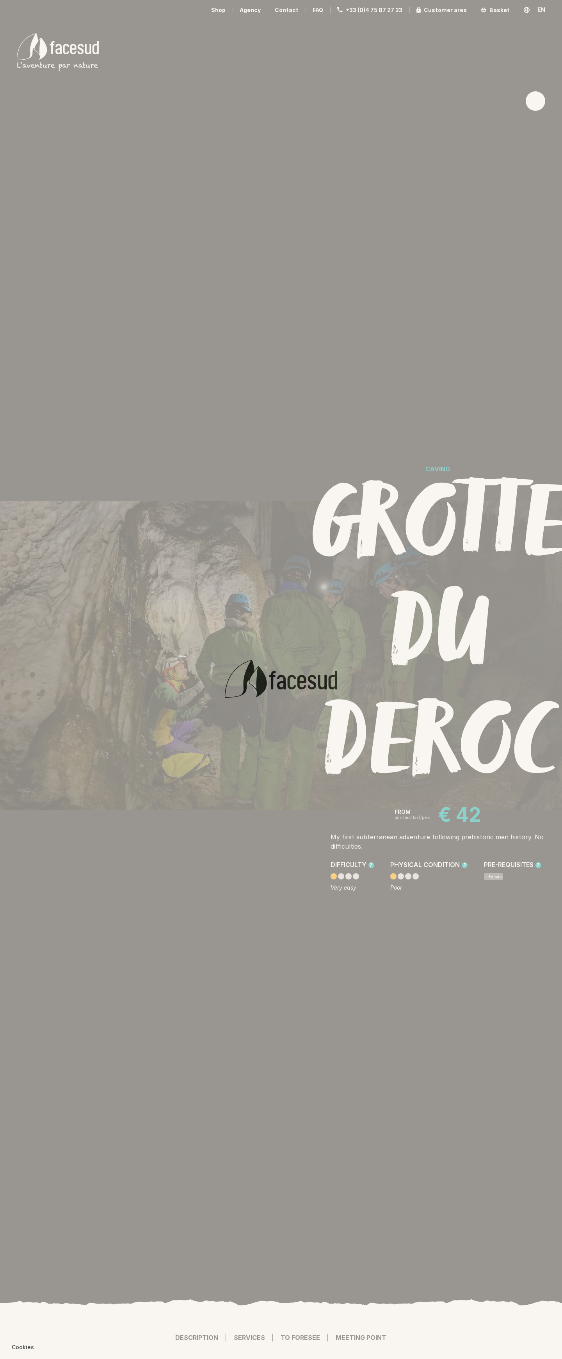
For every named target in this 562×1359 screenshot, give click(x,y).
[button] (23, 1347)
